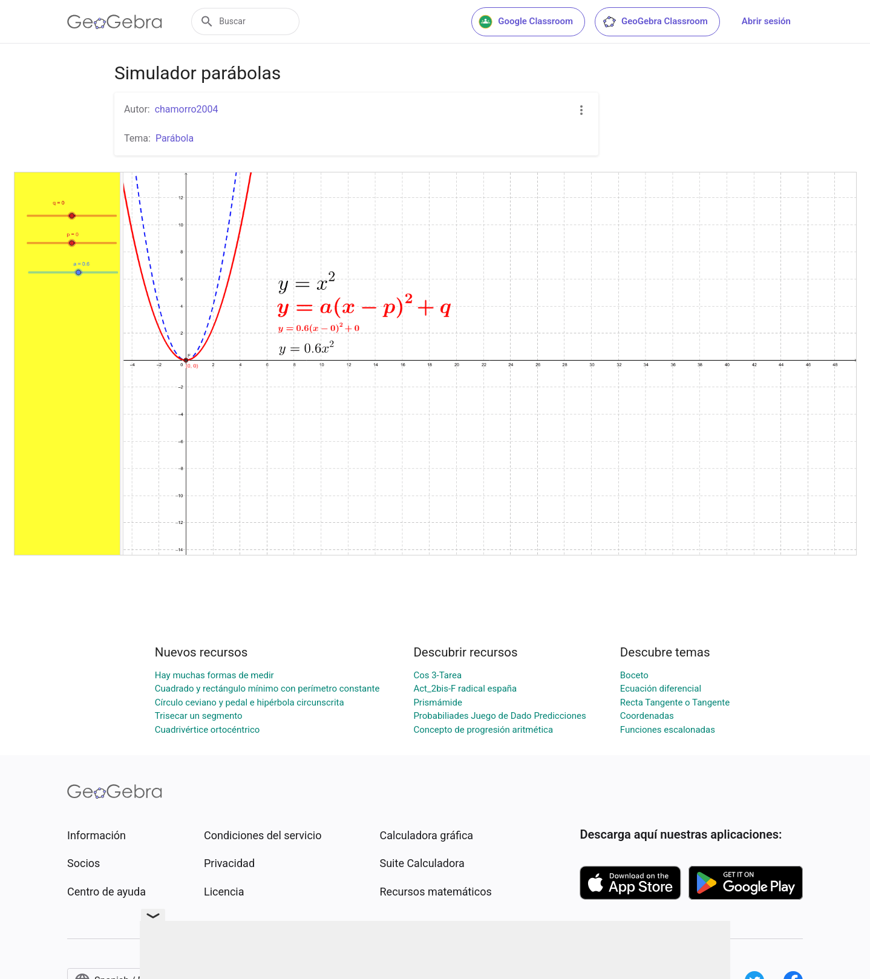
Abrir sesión (766, 21)
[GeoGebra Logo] (114, 22)
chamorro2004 (186, 109)
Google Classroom (526, 22)
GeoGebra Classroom (655, 22)
